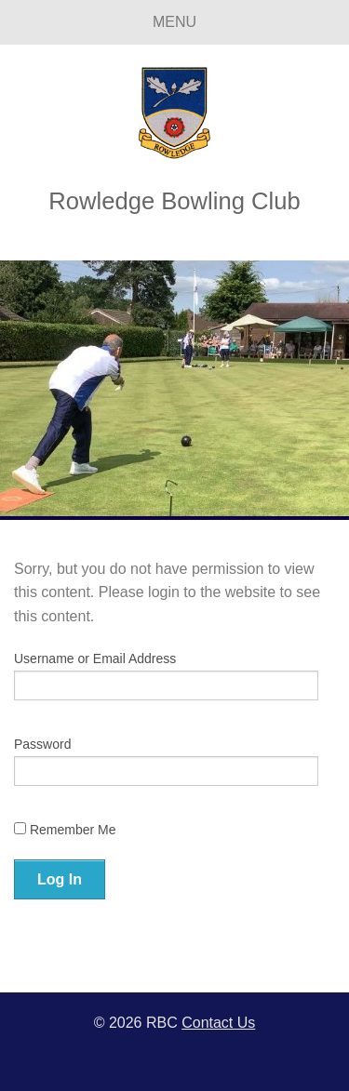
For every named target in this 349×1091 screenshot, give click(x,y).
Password (42, 744)
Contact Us (218, 1023)
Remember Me (64, 829)
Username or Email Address (95, 658)
